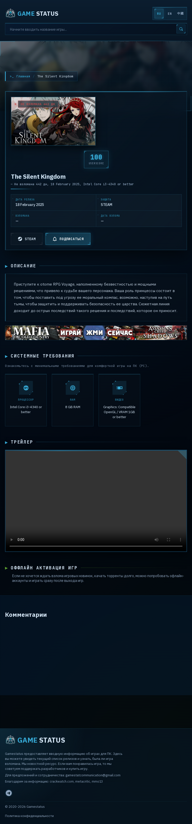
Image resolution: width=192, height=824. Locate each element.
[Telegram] (8, 793)
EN (170, 14)
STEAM (27, 238)
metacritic (82, 781)
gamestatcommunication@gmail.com (93, 775)
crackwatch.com (62, 781)
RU (159, 14)
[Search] (96, 29)
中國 (180, 13)
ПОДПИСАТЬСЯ (68, 238)
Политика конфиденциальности (29, 816)
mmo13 (97, 781)
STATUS (31, 13)
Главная (23, 76)
